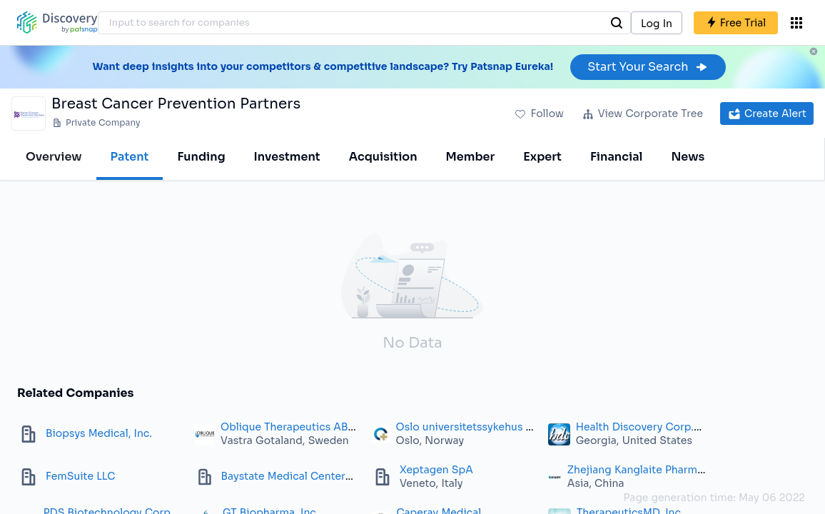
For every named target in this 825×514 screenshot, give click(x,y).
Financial (616, 156)
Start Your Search (647, 66)
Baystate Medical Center (283, 476)
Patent (130, 156)
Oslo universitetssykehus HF (468, 426)
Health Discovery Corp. (635, 426)
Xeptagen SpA (436, 469)
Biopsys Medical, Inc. (99, 433)
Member (470, 156)
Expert (542, 156)
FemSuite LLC (80, 476)
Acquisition (383, 156)
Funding (201, 156)
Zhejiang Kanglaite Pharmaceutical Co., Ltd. (678, 469)
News (687, 156)
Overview (54, 156)
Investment (287, 156)
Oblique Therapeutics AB (284, 426)
